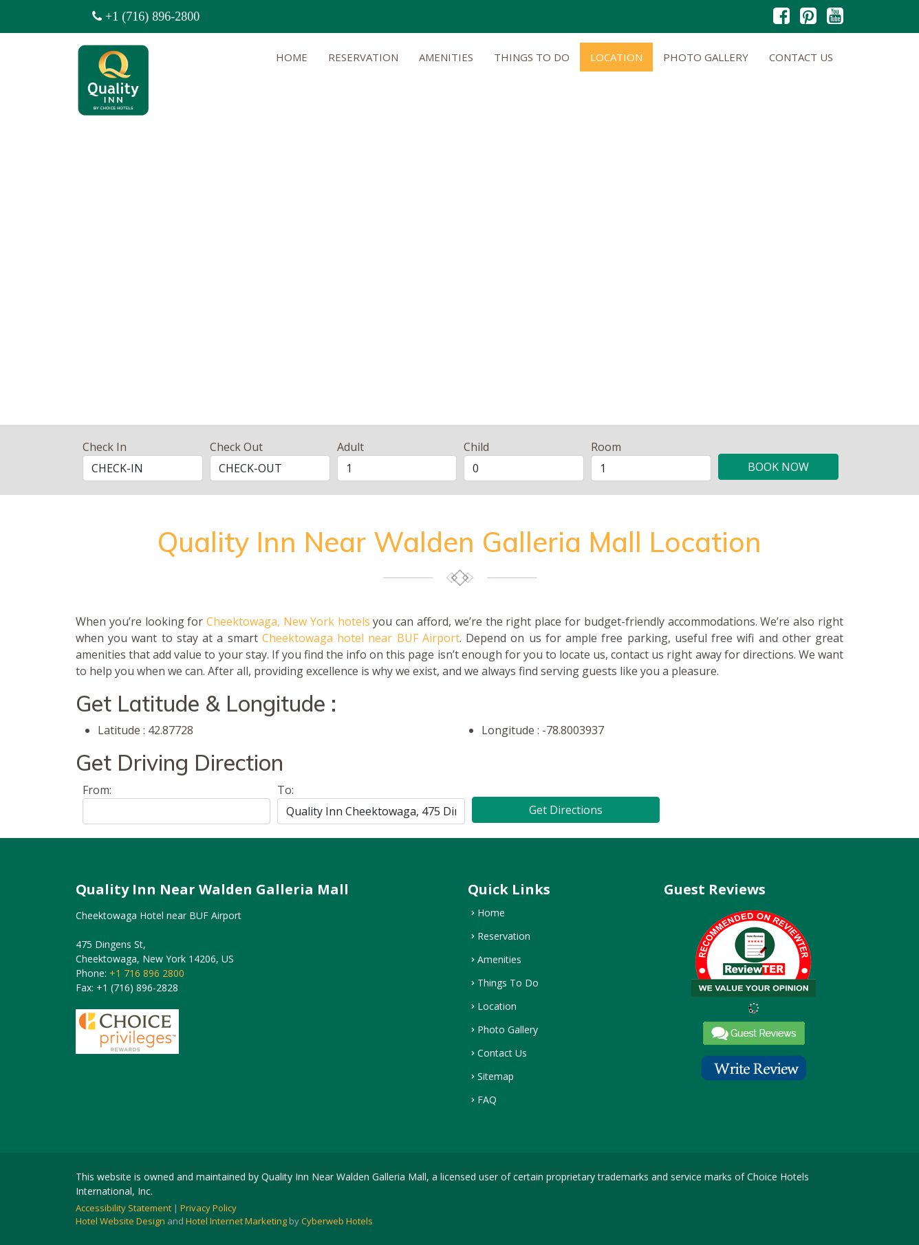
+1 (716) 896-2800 (152, 16)
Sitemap (495, 1076)
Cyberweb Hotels (337, 1221)
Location (616, 57)
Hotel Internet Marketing (236, 1221)
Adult (350, 446)
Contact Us (801, 57)
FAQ (487, 1100)
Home (291, 57)
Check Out (236, 446)
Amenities (446, 57)
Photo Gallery (705, 57)
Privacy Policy (208, 1208)
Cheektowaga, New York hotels (287, 621)
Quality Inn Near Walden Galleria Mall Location (459, 542)
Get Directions (566, 809)
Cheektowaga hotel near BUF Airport (361, 638)
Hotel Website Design (120, 1221)
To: (285, 789)
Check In (105, 446)
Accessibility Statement (123, 1208)
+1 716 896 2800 (145, 973)
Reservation (363, 57)
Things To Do (532, 57)
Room (606, 446)
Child (476, 446)
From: (97, 789)
